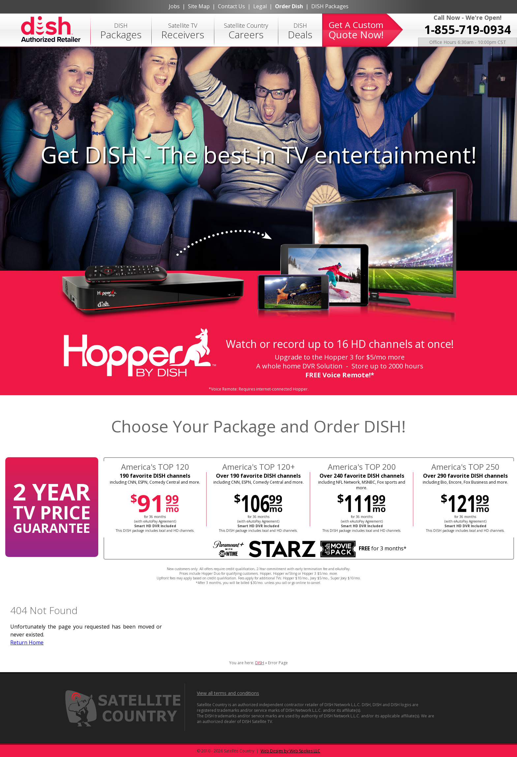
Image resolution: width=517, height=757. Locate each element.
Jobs (174, 6)
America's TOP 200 (362, 466)
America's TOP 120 (155, 466)
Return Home (27, 642)
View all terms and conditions (228, 693)
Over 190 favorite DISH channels (258, 475)
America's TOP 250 (465, 466)
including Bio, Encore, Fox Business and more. (465, 482)
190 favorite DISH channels (155, 475)
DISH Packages (330, 6)
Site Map (199, 6)
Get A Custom (355, 30)
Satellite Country (246, 31)
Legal (260, 6)
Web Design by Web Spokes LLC (290, 751)
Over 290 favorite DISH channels (465, 475)
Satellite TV (182, 31)
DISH (120, 31)
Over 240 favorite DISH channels (361, 475)
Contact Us (231, 6)
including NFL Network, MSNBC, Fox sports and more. (361, 485)
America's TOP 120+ (258, 466)
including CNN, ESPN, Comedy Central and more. (155, 482)
